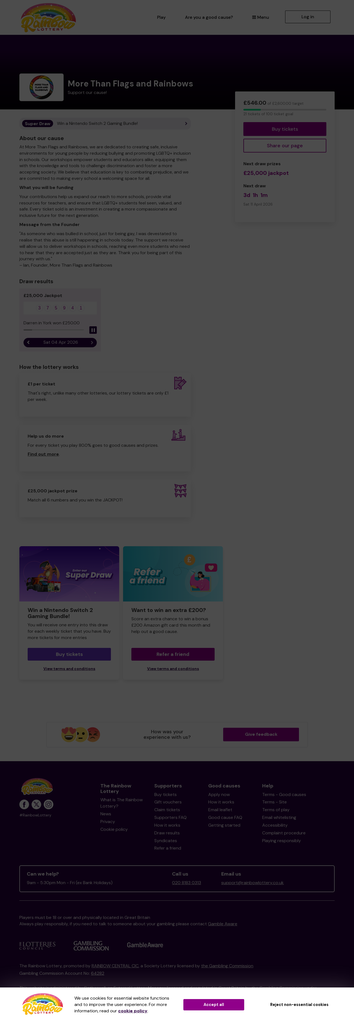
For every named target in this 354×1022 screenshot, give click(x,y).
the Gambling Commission (227, 966)
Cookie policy (114, 829)
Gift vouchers (168, 802)
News (105, 814)
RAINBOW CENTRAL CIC (115, 966)
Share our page (285, 145)
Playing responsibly (281, 841)
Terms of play (276, 810)
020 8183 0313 (186, 883)
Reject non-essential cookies (299, 1004)
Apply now (219, 794)
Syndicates (165, 841)
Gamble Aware (222, 924)
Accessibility (275, 825)
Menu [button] (260, 17)
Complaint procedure (284, 833)
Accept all (214, 1004)
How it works (167, 825)
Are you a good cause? (209, 17)
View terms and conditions (69, 668)
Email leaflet (220, 810)
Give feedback (261, 734)
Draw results (167, 833)
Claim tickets (167, 810)
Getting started (224, 825)
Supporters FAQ (170, 817)
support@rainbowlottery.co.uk (252, 883)
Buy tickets (285, 129)
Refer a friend (173, 654)
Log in (307, 17)
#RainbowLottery (35, 815)
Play (161, 17)
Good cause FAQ (225, 817)
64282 (97, 973)
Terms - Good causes (284, 794)
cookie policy (132, 1011)
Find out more (43, 454)
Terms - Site (274, 802)
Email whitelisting (279, 817)
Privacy (107, 821)
